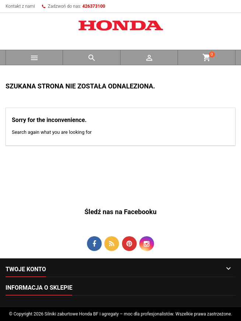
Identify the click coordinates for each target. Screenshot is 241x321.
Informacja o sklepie (39, 287)
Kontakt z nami (20, 6)
